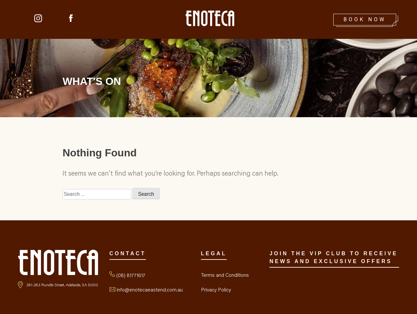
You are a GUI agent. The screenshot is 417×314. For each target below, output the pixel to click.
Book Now (364, 19)
